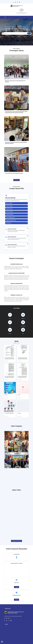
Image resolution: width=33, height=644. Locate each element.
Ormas (8, 36)
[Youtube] (11, 620)
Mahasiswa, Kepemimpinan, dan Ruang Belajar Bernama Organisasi (15, 81)
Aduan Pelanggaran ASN (10, 217)
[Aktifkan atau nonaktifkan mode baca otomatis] (2, 642)
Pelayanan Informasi (9, 214)
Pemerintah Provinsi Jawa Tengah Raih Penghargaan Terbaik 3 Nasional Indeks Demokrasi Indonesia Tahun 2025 (16, 112)
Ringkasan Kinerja (9, 208)
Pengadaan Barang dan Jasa (11, 220)
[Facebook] (4, 620)
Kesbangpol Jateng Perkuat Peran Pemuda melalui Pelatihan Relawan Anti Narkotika (16, 143)
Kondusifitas (19, 36)
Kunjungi (16, 599)
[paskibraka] (16, 456)
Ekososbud (13, 36)
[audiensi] (16, 473)
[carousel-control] (2, 32)
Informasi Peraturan (9, 211)
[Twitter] (6, 620)
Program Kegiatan (9, 203)
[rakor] (16, 439)
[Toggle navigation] (5, 17)
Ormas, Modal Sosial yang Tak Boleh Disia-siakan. (14, 173)
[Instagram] (9, 620)
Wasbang (24, 36)
